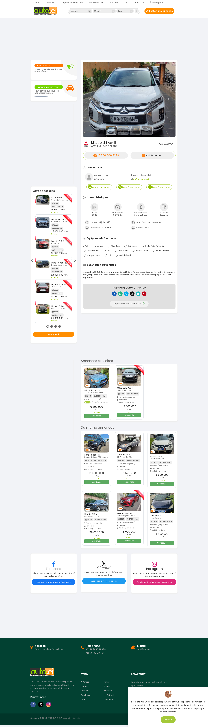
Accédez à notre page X (104, 583)
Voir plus (53, 334)
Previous (33, 260)
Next (74, 260)
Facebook (85, 697)
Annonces (49, 2)
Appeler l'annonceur (99, 187)
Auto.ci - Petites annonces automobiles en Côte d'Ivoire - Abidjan (46, 11)
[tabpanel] (53, 258)
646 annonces (141, 179)
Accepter (166, 717)
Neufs (106, 684)
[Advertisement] (104, 38)
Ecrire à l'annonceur (129, 187)
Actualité (114, 2)
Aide (125, 2)
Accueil (36, 2)
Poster (107, 688)
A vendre (85, 684)
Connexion (109, 701)
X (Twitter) (109, 697)
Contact (85, 692)
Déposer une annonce (72, 2)
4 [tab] (59, 326)
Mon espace (156, 2)
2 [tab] (51, 326)
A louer (84, 688)
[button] (90, 99)
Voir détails (96, 418)
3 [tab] (55, 326)
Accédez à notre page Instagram (154, 584)
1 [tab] (47, 326)
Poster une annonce (159, 11)
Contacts (137, 2)
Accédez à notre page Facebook (54, 584)
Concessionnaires (96, 2)
